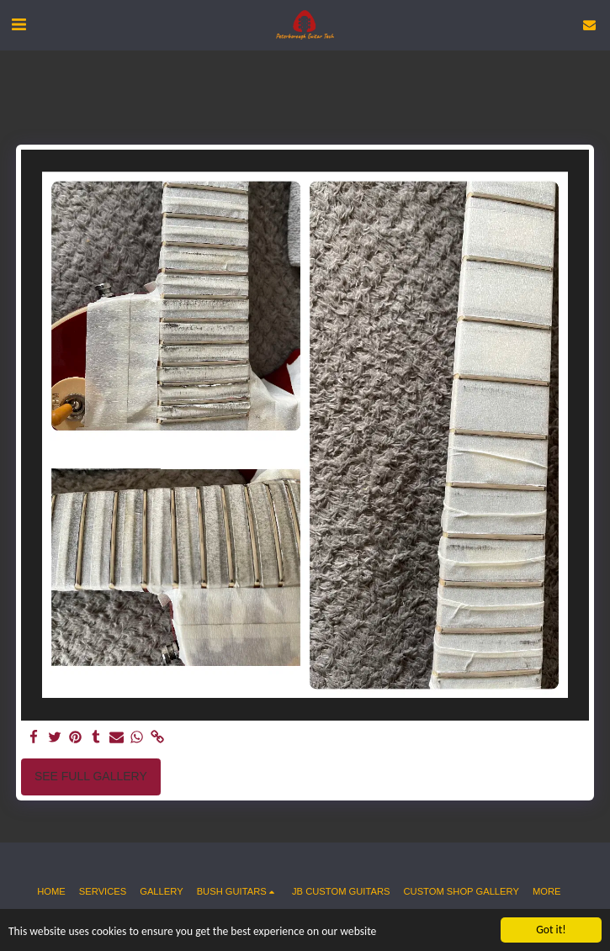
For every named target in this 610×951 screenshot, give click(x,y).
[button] (18, 24)
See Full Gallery (90, 776)
